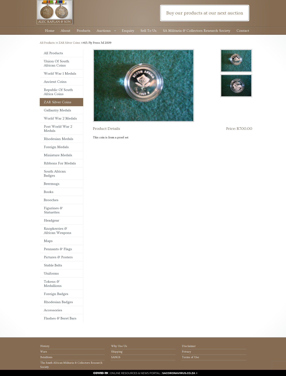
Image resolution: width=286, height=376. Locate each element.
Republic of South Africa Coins (58, 92)
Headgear (51, 220)
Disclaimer (189, 346)
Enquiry (128, 31)
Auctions (106, 31)
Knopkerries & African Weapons (57, 231)
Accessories (53, 310)
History (44, 346)
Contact (243, 31)
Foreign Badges (56, 294)
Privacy (186, 351)
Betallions (46, 357)
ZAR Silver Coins (69, 42)
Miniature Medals (58, 155)
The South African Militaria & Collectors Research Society (71, 365)
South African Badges (55, 173)
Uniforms (51, 273)
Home (49, 31)
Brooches (51, 200)
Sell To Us (148, 31)
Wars (43, 351)
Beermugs (51, 184)
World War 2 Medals (60, 118)
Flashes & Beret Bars (60, 318)
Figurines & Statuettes (53, 210)
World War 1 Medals (60, 73)
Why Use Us (119, 346)
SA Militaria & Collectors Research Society (196, 31)
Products (83, 31)
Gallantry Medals (57, 110)
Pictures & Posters (58, 257)
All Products (47, 42)
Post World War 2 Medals (58, 128)
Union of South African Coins (56, 63)
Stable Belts (53, 265)
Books (48, 192)
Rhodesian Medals (58, 139)
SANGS (115, 357)
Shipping (116, 351)
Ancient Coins (55, 82)
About (65, 31)
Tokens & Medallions (53, 284)
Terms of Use (190, 357)
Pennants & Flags (58, 249)
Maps (48, 241)
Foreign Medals (56, 147)
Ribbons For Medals (60, 163)
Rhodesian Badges (58, 302)
